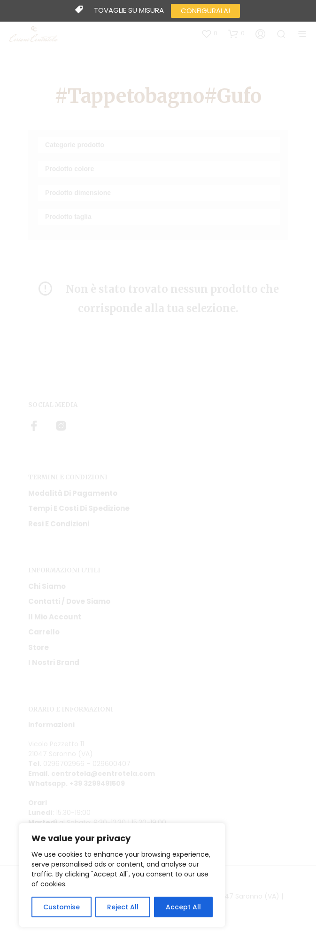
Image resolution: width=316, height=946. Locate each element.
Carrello (44, 632)
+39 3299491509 (97, 783)
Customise (61, 907)
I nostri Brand (53, 662)
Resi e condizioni (58, 524)
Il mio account (54, 617)
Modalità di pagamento (72, 493)
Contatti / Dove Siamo (69, 601)
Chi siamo (47, 586)
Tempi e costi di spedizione (79, 508)
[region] (122, 875)
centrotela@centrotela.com (103, 773)
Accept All (183, 907)
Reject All (123, 907)
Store (38, 647)
